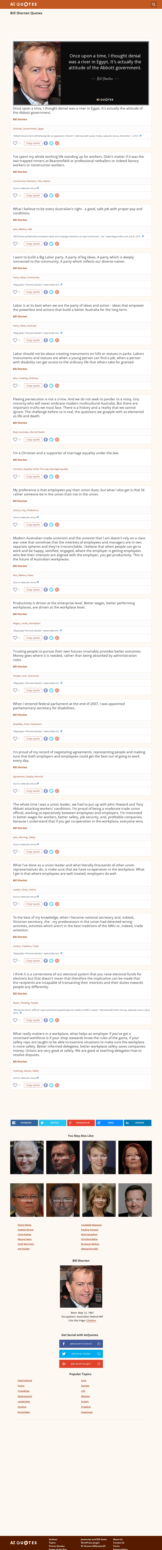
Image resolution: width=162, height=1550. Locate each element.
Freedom (86, 1406)
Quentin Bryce (25, 1229)
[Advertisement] (74, 27)
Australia (31, 325)
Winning (23, 837)
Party (16, 277)
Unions (16, 510)
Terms (116, 1546)
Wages (16, 623)
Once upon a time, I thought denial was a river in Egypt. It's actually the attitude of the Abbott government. (78, 110)
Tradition (26, 946)
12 (19, 195)
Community (33, 277)
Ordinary (33, 378)
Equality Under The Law (36, 469)
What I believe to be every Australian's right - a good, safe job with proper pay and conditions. (77, 211)
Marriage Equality (59, 469)
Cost (24, 675)
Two (39, 181)
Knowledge (24, 1412)
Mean (16, 1002)
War (15, 575)
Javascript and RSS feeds (94, 1539)
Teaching (17, 1070)
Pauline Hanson (89, 1229)
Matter (46, 181)
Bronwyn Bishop (90, 1243)
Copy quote (33, 143)
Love (83, 1380)
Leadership (24, 1401)
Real (15, 432)
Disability (18, 724)
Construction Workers (24, 181)
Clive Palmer (24, 1234)
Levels (24, 623)
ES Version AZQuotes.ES (93, 1546)
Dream (85, 1401)
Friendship (23, 1391)
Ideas (23, 277)
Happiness (87, 1412)
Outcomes (33, 675)
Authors (53, 1539)
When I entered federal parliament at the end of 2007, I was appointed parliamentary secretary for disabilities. (69, 706)
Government (29, 128)
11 (19, 143)
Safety (32, 837)
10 (19, 439)
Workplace (34, 623)
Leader (16, 889)
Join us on (81, 1343)
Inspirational (25, 1380)
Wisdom (85, 1396)
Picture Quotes (57, 1546)
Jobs (15, 229)
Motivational (25, 1396)
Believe (22, 229)
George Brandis (89, 1248)
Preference (32, 510)
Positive (22, 1406)
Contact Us (118, 1542)
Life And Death (37, 432)
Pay (24, 510)
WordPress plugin (90, 1542)
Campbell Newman (91, 1224)
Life (83, 1391)
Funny (21, 1385)
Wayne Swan (25, 1239)
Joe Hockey (24, 1248)
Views (30, 575)
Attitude (17, 128)
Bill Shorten (20, 119)
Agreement (19, 776)
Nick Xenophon (89, 1234)
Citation (91, 1320)
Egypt (41, 128)
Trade (36, 946)
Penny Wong (24, 1224)
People (16, 675)
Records (39, 776)
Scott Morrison (26, 1243)
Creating (23, 378)
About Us (118, 1539)
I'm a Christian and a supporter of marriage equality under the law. (66, 453)
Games (27, 1070)
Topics (52, 1542)
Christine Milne (89, 1239)
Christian (17, 469)
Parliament (36, 724)
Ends (26, 724)
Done (24, 889)
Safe (30, 229)
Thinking (24, 1002)
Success (85, 1385)
